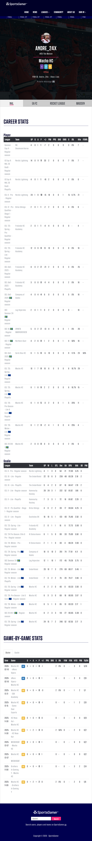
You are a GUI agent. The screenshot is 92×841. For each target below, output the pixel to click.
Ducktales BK (34, 516)
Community (58, 12)
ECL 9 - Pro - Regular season (9, 198)
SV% (70, 465)
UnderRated (33, 569)
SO (82, 465)
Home (26, 12)
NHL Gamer (16, 4)
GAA (76, 465)
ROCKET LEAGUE (57, 103)
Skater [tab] (8, 652)
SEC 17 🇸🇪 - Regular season (9, 344)
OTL (56, 465)
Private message (46, 81)
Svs (61, 465)
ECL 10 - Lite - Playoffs (13, 485)
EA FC (34, 103)
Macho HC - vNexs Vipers (15, 669)
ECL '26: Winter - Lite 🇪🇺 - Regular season (8, 432)
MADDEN (80, 103)
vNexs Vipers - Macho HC (15, 681)
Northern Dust (20, 340)
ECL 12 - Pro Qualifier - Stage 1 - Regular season (9, 213)
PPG (54, 139)
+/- (45, 139)
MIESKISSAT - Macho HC (15, 745)
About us (71, 12)
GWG (64, 139)
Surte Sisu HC (20, 352)
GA (66, 465)
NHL (12, 103)
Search (56, 818)
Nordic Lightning (21, 160)
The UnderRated (35, 476)
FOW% (85, 139)
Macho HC (46, 60)
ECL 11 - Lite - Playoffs (13, 499)
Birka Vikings (20, 206)
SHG (59, 139)
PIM (49, 139)
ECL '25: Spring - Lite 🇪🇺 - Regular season (8, 375)
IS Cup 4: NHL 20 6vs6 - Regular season (8, 167)
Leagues (45, 12)
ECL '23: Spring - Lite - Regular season (8, 255)
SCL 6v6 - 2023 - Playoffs (8, 285)
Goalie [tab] (17, 652)
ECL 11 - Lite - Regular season (16, 490)
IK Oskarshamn (35, 534)
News (35, 12)
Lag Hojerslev (20, 309)
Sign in (82, 12)
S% (73, 139)
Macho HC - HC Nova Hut (15, 733)
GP (32, 139)
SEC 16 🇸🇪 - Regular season (9, 332)
